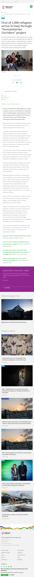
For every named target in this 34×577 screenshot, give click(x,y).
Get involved (20, 550)
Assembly (20, 559)
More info (26, 572)
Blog (19, 557)
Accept (4, 575)
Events (3, 557)
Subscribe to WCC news (11, 91)
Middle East (6, 97)
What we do (4, 559)
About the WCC (5, 550)
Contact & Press (21, 555)
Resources (20, 552)
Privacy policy (5, 280)
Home (1, 12)
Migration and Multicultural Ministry (11, 104)
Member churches (5, 552)
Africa (4, 99)
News (6, 12)
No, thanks (11, 574)
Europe (5, 96)
